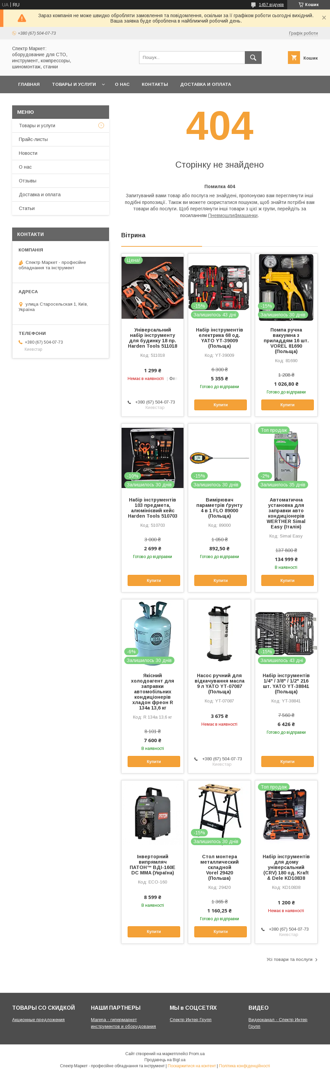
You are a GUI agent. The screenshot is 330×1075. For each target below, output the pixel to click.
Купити (220, 405)
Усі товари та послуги (289, 959)
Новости (28, 153)
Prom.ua (197, 1053)
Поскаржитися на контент (192, 1066)
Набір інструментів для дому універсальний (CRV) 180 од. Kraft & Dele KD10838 (286, 867)
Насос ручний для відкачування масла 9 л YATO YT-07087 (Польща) (219, 683)
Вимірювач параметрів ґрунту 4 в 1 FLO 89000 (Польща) (219, 508)
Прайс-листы (33, 139)
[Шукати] (253, 57)
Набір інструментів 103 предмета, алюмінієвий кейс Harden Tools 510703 (152, 508)
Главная (29, 84)
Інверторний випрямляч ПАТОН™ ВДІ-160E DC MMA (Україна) (152, 864)
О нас (122, 84)
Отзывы (27, 180)
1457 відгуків (271, 4)
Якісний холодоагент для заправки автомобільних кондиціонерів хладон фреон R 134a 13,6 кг (152, 691)
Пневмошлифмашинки (233, 215)
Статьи (27, 208)
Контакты (155, 84)
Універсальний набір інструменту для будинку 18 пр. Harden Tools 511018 (152, 338)
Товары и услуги (74, 84)
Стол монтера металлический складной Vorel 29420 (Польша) (219, 867)
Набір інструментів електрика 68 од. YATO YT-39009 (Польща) (219, 338)
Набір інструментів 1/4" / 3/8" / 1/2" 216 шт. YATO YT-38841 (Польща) (286, 683)
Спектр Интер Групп (190, 1019)
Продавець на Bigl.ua (165, 1059)
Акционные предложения (38, 1019)
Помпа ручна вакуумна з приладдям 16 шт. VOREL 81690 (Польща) (286, 340)
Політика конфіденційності (244, 1066)
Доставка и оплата (205, 84)
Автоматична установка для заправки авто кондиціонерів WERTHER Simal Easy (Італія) (286, 513)
